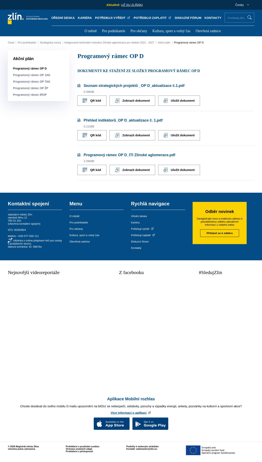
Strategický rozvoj (50, 42)
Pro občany (138, 31)
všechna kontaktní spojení (24, 223)
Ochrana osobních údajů (79, 449)
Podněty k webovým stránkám (142, 446)
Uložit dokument (179, 100)
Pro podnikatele (113, 31)
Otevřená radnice (208, 31)
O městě (91, 31)
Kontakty (212, 17)
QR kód (92, 100)
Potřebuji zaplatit (153, 17)
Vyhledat (249, 17)
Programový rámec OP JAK (31, 75)
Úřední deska (63, 17)
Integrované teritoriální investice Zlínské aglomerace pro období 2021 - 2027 (109, 42)
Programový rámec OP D (189, 42)
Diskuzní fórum (188, 17)
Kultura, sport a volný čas (171, 31)
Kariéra (85, 17)
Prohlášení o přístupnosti (79, 451)
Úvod (11, 42)
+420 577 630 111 (28, 236)
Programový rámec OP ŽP (30, 88)
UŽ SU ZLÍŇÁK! (132, 5)
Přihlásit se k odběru (220, 233)
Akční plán (164, 42)
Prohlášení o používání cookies (82, 446)
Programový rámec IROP (30, 94)
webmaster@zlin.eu (146, 449)
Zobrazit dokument (132, 100)
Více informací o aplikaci (131, 412)
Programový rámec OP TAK (31, 81)
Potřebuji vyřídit (112, 17)
